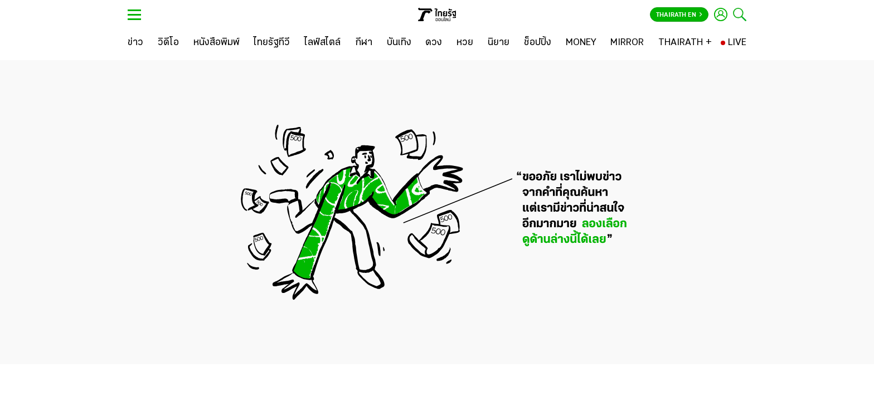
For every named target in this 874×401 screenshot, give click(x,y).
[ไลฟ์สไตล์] (322, 43)
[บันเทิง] (399, 43)
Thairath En (679, 15)
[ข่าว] (135, 43)
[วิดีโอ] (168, 43)
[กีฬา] (363, 43)
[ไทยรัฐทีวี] (272, 43)
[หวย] (465, 43)
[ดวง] (433, 43)
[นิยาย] (498, 43)
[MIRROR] (627, 43)
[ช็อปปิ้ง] (537, 43)
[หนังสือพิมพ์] (216, 43)
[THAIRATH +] (685, 43)
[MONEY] (581, 43)
